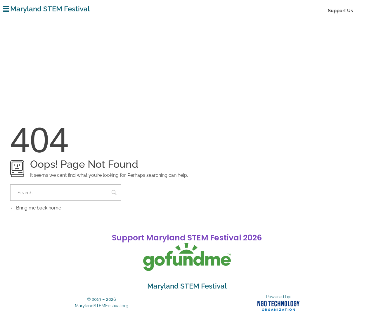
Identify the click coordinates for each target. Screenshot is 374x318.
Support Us (340, 10)
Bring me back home (35, 208)
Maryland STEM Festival (50, 9)
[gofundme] (187, 257)
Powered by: (278, 296)
